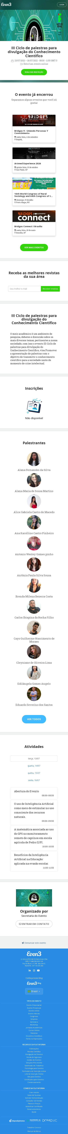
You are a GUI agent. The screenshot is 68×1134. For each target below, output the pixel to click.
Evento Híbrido (34, 1013)
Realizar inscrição (34, 72)
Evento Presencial (34, 1008)
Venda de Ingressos (34, 1057)
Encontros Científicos (34, 1036)
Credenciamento (34, 1082)
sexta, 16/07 (34, 780)
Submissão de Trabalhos (34, 1065)
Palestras (34, 1033)
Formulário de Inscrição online (34, 1071)
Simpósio (34, 1019)
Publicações (34, 1049)
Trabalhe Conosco (34, 1127)
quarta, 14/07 (34, 765)
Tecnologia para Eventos (34, 1068)
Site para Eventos (34, 1077)
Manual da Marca (34, 1131)
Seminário (34, 1022)
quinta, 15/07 (34, 773)
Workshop (34, 1025)
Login (62, 5)
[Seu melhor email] (24, 289)
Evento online (34, 1011)
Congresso (34, 1016)
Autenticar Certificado (34, 1106)
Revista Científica (34, 1051)
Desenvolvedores (34, 1109)
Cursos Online (34, 1030)
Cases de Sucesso (34, 1095)
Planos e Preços (34, 1103)
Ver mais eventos (34, 247)
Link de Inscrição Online (34, 1074)
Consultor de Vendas (34, 1101)
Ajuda (34, 1112)
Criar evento (34, 1092)
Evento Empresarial (34, 1005)
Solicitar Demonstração (34, 1098)
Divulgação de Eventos (34, 1054)
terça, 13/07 (33, 758)
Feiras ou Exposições (34, 1039)
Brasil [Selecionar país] (34, 991)
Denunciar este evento (34, 942)
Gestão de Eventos (34, 1060)
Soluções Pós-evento (34, 1063)
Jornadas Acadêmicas (34, 1027)
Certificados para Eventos (34, 1079)
